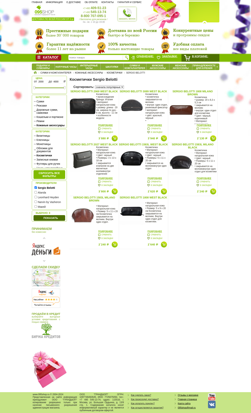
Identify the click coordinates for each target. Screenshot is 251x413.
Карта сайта (184, 403)
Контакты (107, 2)
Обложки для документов (45, 150)
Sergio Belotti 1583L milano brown (94, 199)
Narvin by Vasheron (49, 202)
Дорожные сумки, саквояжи (47, 111)
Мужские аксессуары (158, 67)
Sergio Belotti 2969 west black (94, 91)
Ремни (41, 121)
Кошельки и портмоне (50, 116)
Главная (37, 2)
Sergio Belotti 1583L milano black (193, 146)
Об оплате (91, 2)
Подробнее (105, 125)
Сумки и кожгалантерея (135, 67)
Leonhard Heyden (48, 197)
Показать (50, 217)
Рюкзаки (42, 105)
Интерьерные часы (89, 67)
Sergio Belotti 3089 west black (143, 91)
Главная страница (187, 399)
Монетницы (44, 144)
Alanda (42, 192)
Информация (54, 2)
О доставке (73, 2)
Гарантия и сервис (129, 2)
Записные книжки (47, 159)
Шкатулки (112, 67)
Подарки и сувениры (43, 67)
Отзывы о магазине (188, 395)
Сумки (40, 101)
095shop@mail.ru (187, 407)
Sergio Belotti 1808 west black (143, 197)
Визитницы (43, 135)
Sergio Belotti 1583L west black (143, 144)
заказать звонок (127, 14)
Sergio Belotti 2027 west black (94, 144)
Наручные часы (66, 67)
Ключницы (43, 139)
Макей (42, 206)
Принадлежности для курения (204, 67)
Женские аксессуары (181, 67)
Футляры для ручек (48, 163)
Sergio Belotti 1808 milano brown (193, 93)
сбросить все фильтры (49, 175)
